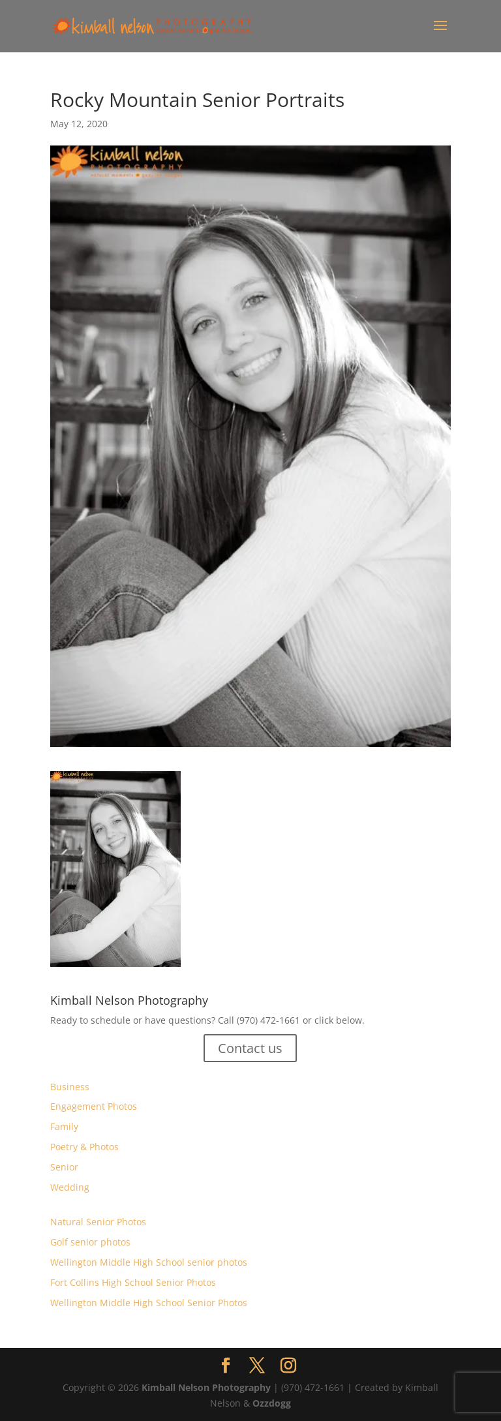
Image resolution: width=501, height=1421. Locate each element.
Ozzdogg (271, 1403)
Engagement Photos (93, 1106)
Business (69, 1086)
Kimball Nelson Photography (206, 1387)
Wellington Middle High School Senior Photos (148, 1302)
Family (64, 1126)
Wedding (69, 1187)
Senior (64, 1167)
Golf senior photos (90, 1242)
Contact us (250, 1048)
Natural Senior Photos (98, 1221)
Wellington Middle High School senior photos (148, 1262)
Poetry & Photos (84, 1146)
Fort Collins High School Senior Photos (133, 1282)
